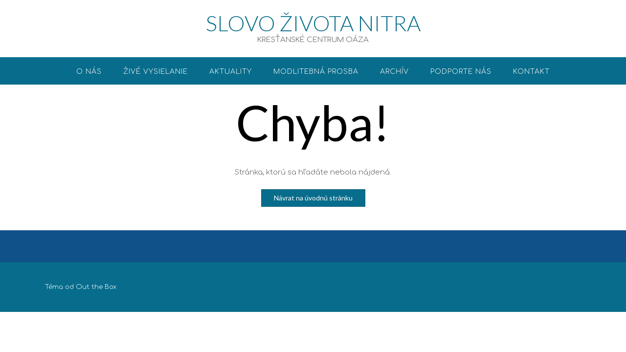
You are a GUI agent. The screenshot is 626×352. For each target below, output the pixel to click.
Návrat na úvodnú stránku (313, 198)
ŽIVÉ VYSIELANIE (155, 71)
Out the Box (96, 287)
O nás (89, 71)
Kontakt (531, 71)
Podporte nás (461, 71)
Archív (394, 71)
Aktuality (230, 71)
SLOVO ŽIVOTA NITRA (313, 23)
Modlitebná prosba (315, 71)
